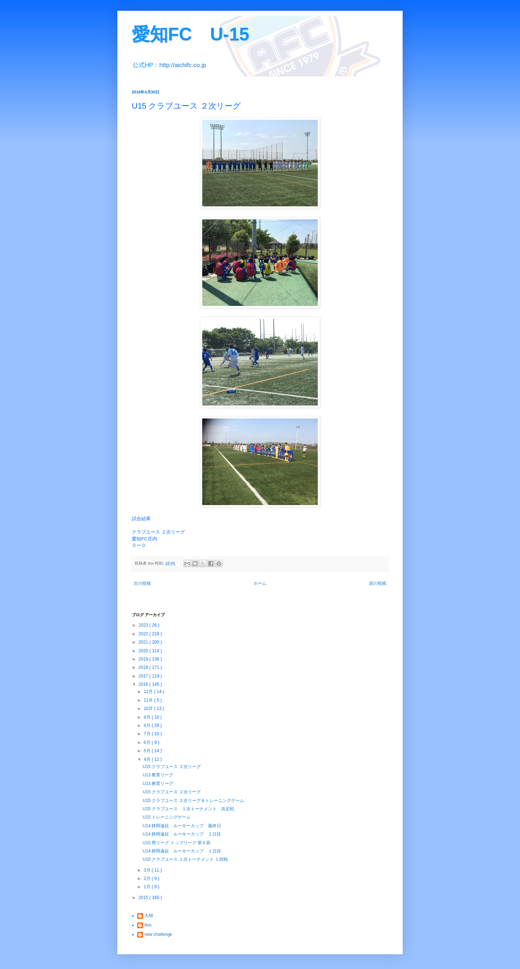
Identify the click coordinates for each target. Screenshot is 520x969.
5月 (148, 750)
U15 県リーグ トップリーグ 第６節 (177, 842)
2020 (144, 650)
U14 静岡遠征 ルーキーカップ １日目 (182, 851)
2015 (144, 897)
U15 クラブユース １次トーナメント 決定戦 (188, 808)
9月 (148, 717)
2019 (144, 659)
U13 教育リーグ (158, 774)
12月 (149, 691)
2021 (144, 642)
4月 (148, 759)
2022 (144, 633)
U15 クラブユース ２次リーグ (172, 766)
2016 (144, 684)
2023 (144, 625)
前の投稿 (377, 583)
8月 (148, 725)
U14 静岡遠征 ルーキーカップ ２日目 (182, 834)
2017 (144, 676)
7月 (148, 733)
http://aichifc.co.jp (182, 65)
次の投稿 (142, 583)
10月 (149, 708)
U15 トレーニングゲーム (167, 817)
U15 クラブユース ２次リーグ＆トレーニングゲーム (193, 800)
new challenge (158, 934)
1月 (148, 886)
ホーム (260, 583)
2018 (144, 667)
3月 (148, 870)
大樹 (148, 915)
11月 (149, 700)
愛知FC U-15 (190, 34)
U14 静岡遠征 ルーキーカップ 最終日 (182, 825)
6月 (148, 742)
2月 (148, 878)
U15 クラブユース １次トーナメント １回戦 (185, 859)
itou (147, 925)
